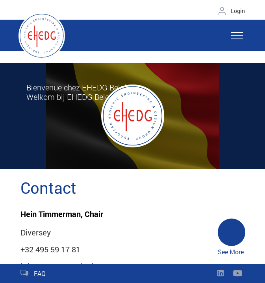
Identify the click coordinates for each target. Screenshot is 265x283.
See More (231, 237)
